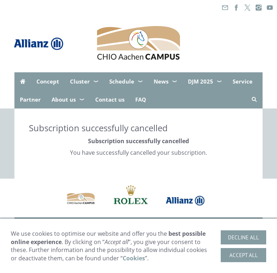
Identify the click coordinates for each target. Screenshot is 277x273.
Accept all (243, 255)
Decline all (243, 237)
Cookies (134, 258)
